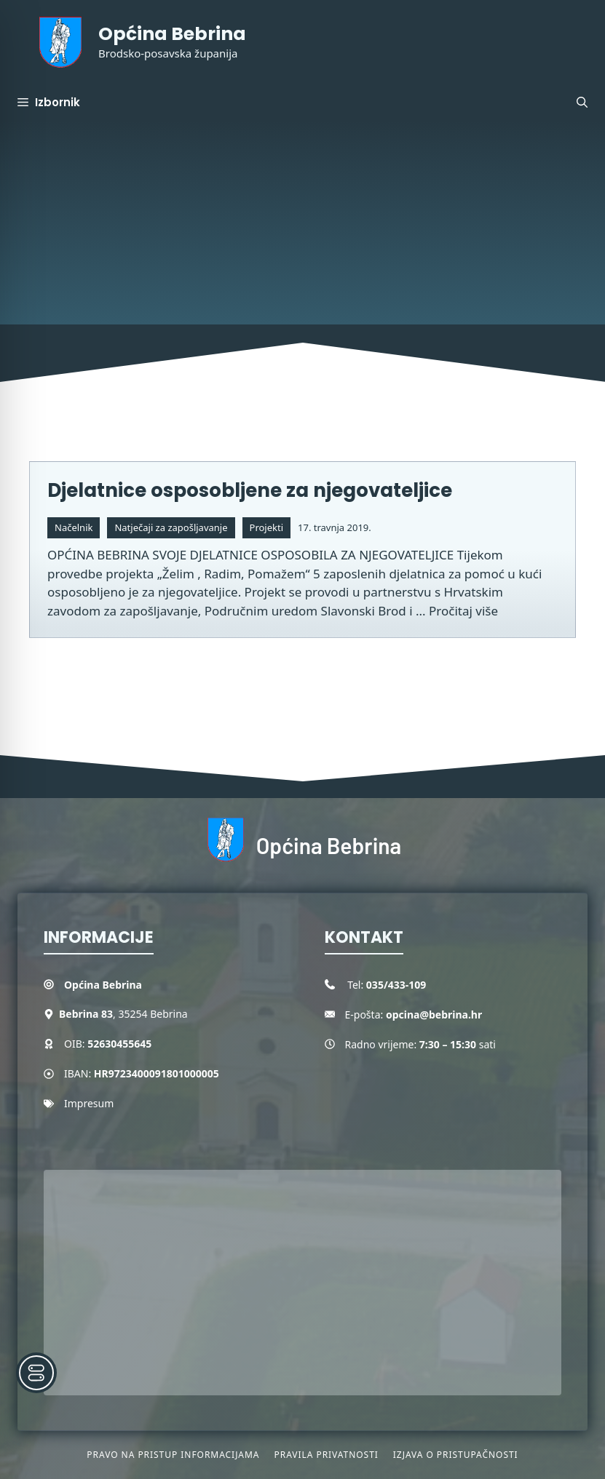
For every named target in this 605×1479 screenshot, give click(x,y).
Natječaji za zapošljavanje (170, 527)
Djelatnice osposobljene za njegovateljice (249, 490)
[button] (582, 102)
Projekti (267, 527)
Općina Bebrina (172, 34)
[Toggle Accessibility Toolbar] (36, 1373)
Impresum (89, 1103)
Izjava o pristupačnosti (455, 1454)
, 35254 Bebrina (123, 1014)
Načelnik (73, 527)
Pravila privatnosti (326, 1454)
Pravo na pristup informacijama (173, 1454)
